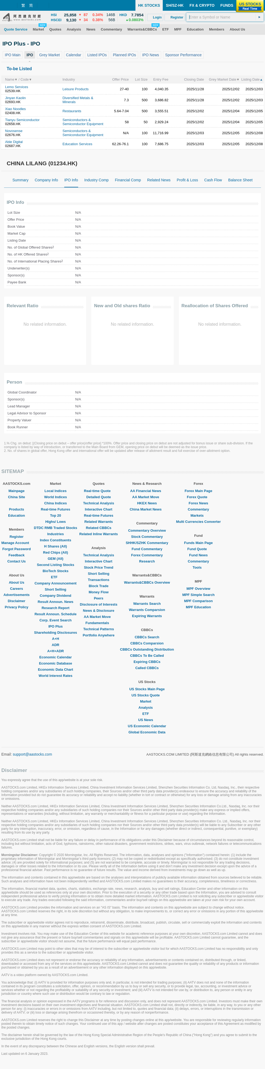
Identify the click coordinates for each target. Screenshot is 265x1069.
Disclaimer (16, 601)
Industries (55, 534)
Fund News (198, 555)
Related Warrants (98, 522)
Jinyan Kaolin (15, 98)
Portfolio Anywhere (99, 635)
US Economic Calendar (147, 726)
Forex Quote (198, 497)
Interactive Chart (98, 509)
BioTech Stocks (56, 571)
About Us (16, 582)
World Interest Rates (55, 676)
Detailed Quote (98, 497)
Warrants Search (147, 604)
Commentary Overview (147, 530)
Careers (16, 589)
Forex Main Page (198, 491)
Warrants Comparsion (147, 610)
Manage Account (16, 543)
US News (147, 720)
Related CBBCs (98, 528)
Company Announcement (56, 583)
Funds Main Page (198, 543)
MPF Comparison (198, 601)
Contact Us (16, 561)
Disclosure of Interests (98, 604)
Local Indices (55, 491)
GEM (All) (55, 559)
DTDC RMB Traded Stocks (55, 528)
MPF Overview (198, 589)
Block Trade (98, 586)
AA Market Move (98, 617)
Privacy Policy (16, 607)
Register (17, 537)
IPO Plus (55, 626)
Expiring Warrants (147, 616)
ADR (55, 645)
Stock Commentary (147, 537)
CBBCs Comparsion (147, 643)
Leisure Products (75, 89)
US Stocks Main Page (147, 689)
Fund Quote (198, 549)
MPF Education (198, 607)
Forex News (198, 503)
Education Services (77, 144)
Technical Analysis (98, 503)
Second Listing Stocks (55, 565)
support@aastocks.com (32, 754)
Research (147, 561)
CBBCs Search (147, 637)
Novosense (13, 131)
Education (16, 515)
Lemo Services (16, 87)
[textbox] (225, 17)
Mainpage (17, 491)
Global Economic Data (146, 732)
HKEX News (147, 503)
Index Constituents (55, 540)
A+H (55, 639)
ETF (55, 577)
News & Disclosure (98, 611)
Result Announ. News (55, 602)
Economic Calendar (55, 657)
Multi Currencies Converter (198, 522)
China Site (16, 497)
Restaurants (71, 111)
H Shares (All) (55, 546)
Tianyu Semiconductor (22, 120)
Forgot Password (16, 549)
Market (147, 701)
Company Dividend (55, 596)
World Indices (55, 497)
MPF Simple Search (198, 595)
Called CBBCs (146, 668)
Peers (98, 598)
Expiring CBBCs (147, 662)
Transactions (98, 580)
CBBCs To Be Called (147, 656)
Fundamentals (98, 623)
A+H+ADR (55, 651)
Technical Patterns (98, 629)
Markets (198, 515)
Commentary (198, 509)
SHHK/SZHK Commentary (147, 543)
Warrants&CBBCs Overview (147, 582)
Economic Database (55, 663)
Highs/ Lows (55, 522)
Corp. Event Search (55, 620)
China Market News (147, 509)
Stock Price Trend (98, 567)
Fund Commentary (147, 549)
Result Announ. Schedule (56, 614)
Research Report (55, 608)
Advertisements (16, 595)
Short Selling (55, 589)
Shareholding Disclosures (55, 633)
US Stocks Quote (146, 695)
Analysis (146, 708)
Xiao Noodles (15, 109)
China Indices (55, 503)
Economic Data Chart (55, 669)
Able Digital (14, 142)
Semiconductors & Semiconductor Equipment (82, 122)
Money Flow (98, 592)
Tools (198, 567)
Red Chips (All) (55, 552)
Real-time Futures (55, 509)
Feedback (17, 555)
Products (16, 509)
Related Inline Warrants (98, 534)
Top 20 (55, 515)
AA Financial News (147, 491)
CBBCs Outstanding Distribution (147, 649)
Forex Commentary (147, 555)
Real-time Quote (98, 491)
